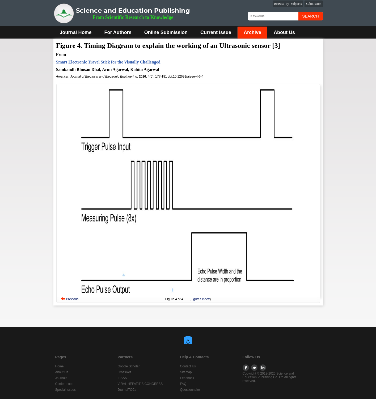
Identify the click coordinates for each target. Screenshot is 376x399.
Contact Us (188, 366)
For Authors (118, 32)
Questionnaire (190, 390)
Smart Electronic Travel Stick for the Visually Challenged (108, 62)
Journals (61, 378)
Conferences (64, 384)
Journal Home (76, 32)
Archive (252, 32)
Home (59, 366)
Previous (72, 299)
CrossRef (124, 372)
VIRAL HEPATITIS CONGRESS (140, 384)
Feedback (187, 378)
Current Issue (215, 32)
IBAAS (122, 378)
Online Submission (166, 32)
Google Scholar (129, 366)
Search (310, 16)
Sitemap (186, 372)
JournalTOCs (127, 390)
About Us (284, 32)
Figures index (200, 299)
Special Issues (65, 390)
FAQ (183, 384)
